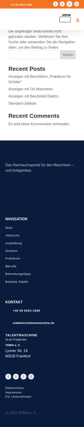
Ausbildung (13, 243)
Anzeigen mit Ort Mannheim (31, 89)
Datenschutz (14, 388)
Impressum (13, 392)
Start (9, 227)
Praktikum (12, 258)
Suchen (67, 54)
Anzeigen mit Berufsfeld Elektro (33, 96)
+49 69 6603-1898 (21, 4)
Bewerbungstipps (18, 274)
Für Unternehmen (18, 396)
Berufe (11, 266)
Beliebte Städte (16, 281)
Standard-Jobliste (23, 103)
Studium (11, 250)
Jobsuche (12, 235)
